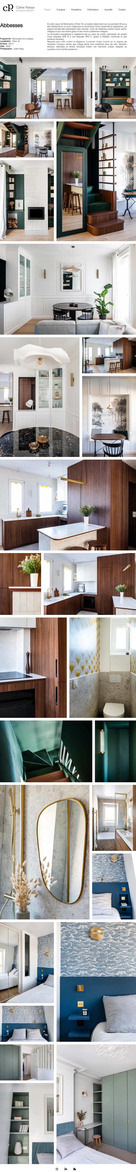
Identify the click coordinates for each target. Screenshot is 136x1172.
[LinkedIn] (65, 1169)
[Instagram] (56, 1169)
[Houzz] (74, 1169)
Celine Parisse (25, 7)
